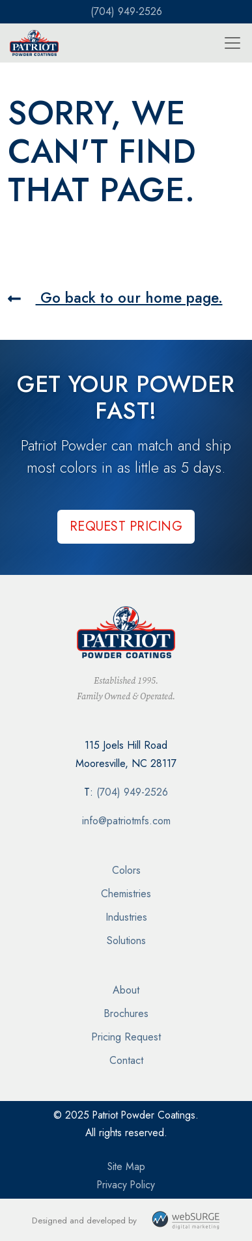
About (126, 990)
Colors (126, 870)
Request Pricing (126, 526)
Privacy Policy (126, 1184)
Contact (126, 1060)
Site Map (126, 1166)
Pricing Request (126, 1036)
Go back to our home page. (115, 297)
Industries (126, 917)
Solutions (126, 940)
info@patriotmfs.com (126, 820)
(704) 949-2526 (126, 11)
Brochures (126, 1013)
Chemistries (126, 893)
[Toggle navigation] (232, 43)
